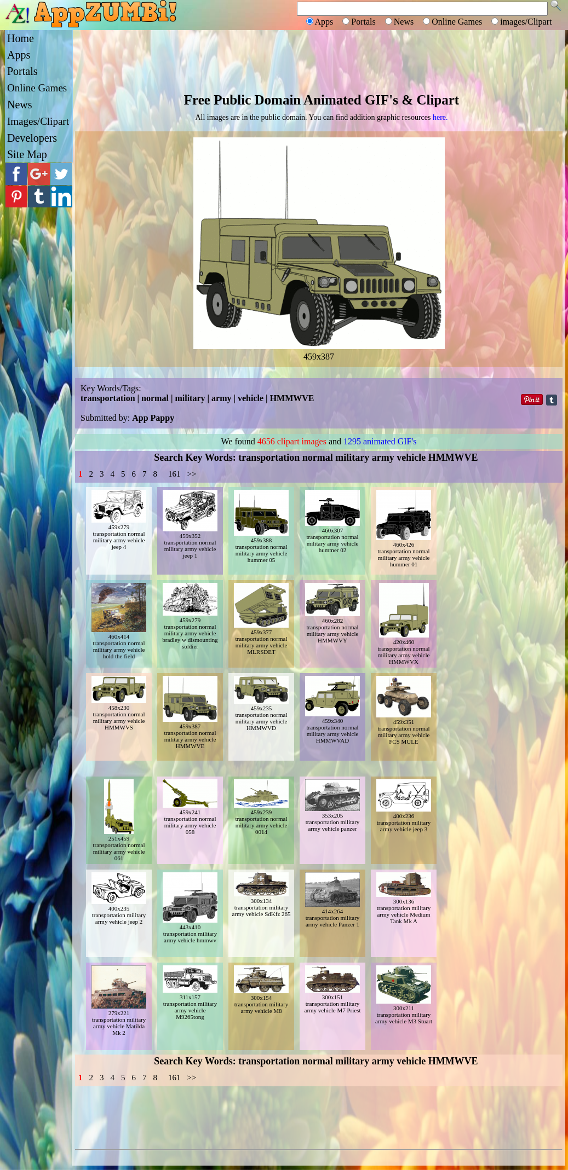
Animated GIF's (350, 99)
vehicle (250, 398)
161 (174, 474)
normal (155, 398)
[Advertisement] (318, 60)
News (19, 105)
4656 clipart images (291, 441)
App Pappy (153, 417)
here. (440, 117)
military (190, 398)
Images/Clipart (38, 121)
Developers (32, 138)
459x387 (319, 351)
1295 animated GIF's (380, 441)
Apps (18, 55)
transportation (108, 398)
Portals (22, 71)
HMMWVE (292, 398)
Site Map (27, 154)
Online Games (37, 88)
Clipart (437, 99)
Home (20, 38)
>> (192, 474)
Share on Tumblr (551, 400)
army (221, 398)
